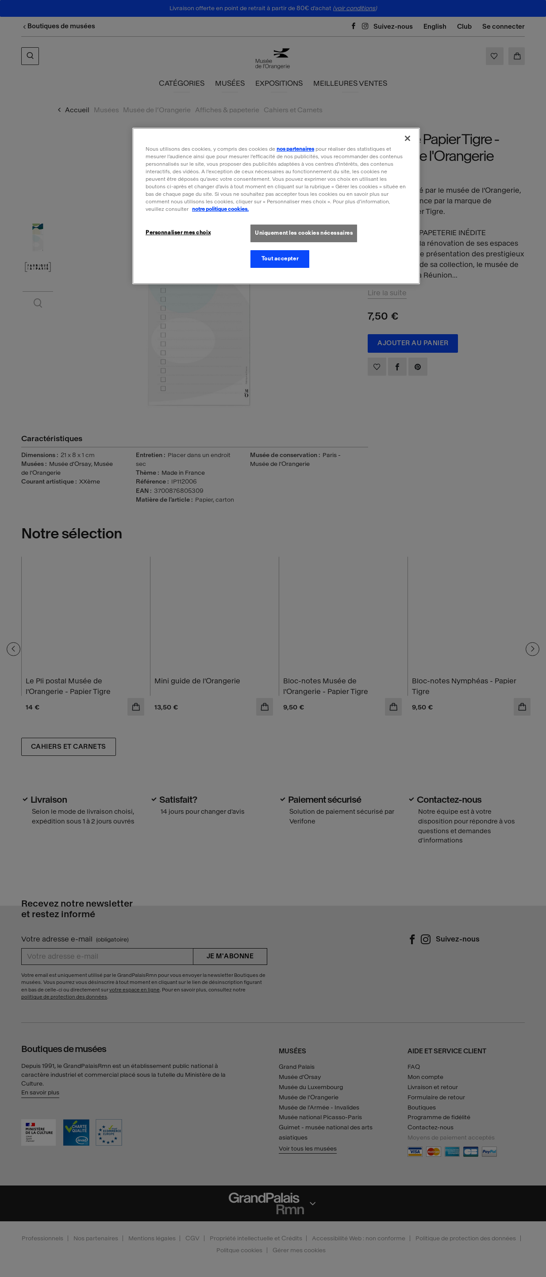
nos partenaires (295, 149)
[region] (276, 206)
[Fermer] (407, 138)
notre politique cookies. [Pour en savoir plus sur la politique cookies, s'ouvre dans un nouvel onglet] (220, 209)
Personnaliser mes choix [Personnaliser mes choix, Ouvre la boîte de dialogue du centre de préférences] (178, 232)
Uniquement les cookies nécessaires (304, 233)
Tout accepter (279, 258)
